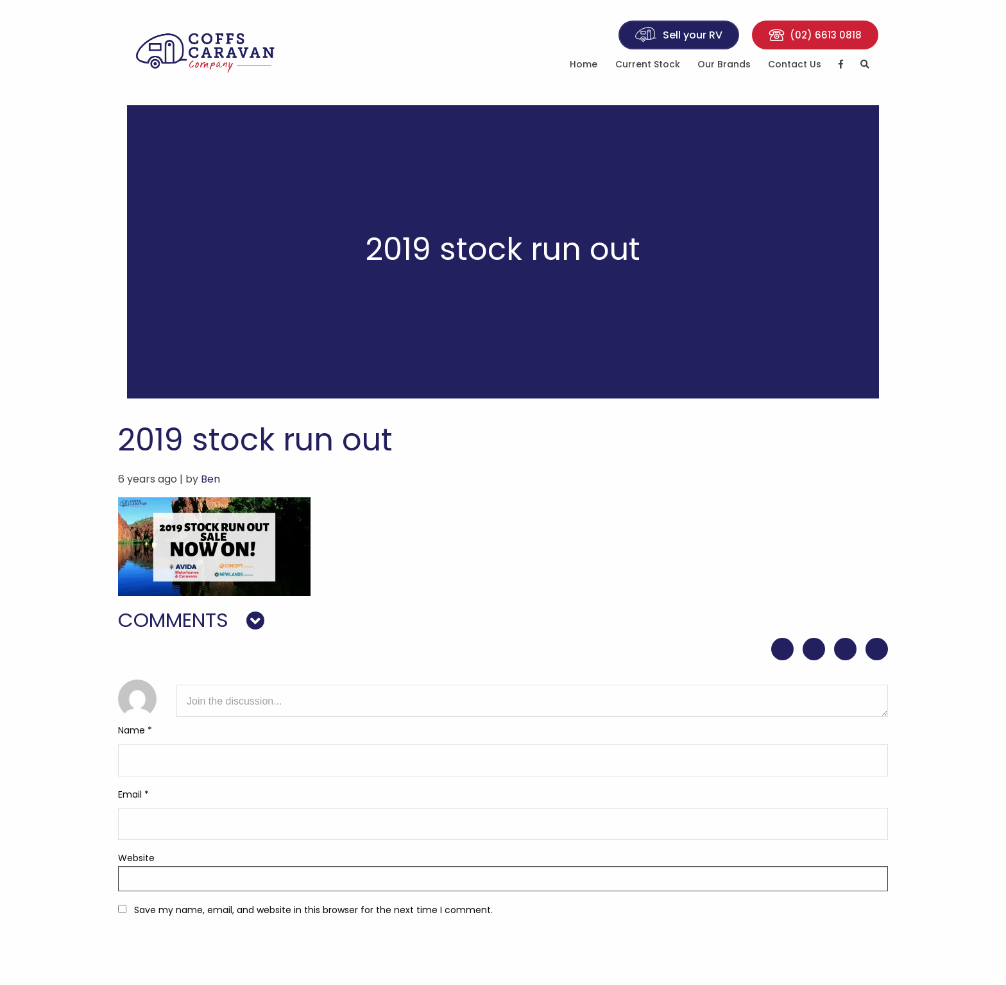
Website (136, 858)
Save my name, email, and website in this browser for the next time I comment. (313, 910)
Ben (210, 479)
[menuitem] (583, 68)
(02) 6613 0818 (815, 36)
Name (135, 731)
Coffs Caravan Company (214, 53)
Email (133, 795)
